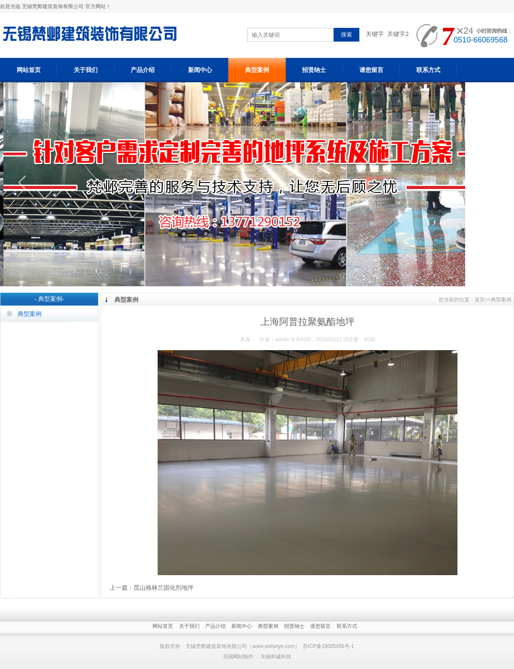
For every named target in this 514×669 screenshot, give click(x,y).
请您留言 (371, 69)
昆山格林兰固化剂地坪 (164, 587)
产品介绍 (143, 69)
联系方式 (428, 69)
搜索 (346, 34)
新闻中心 (200, 69)
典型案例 (257, 69)
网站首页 (29, 69)
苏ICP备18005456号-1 (328, 646)
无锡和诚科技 (275, 657)
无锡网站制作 (238, 657)
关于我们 (86, 69)
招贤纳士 (314, 69)
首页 (480, 300)
